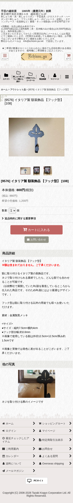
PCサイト (38, 480)
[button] (5, 57)
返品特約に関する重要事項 (19, 218)
